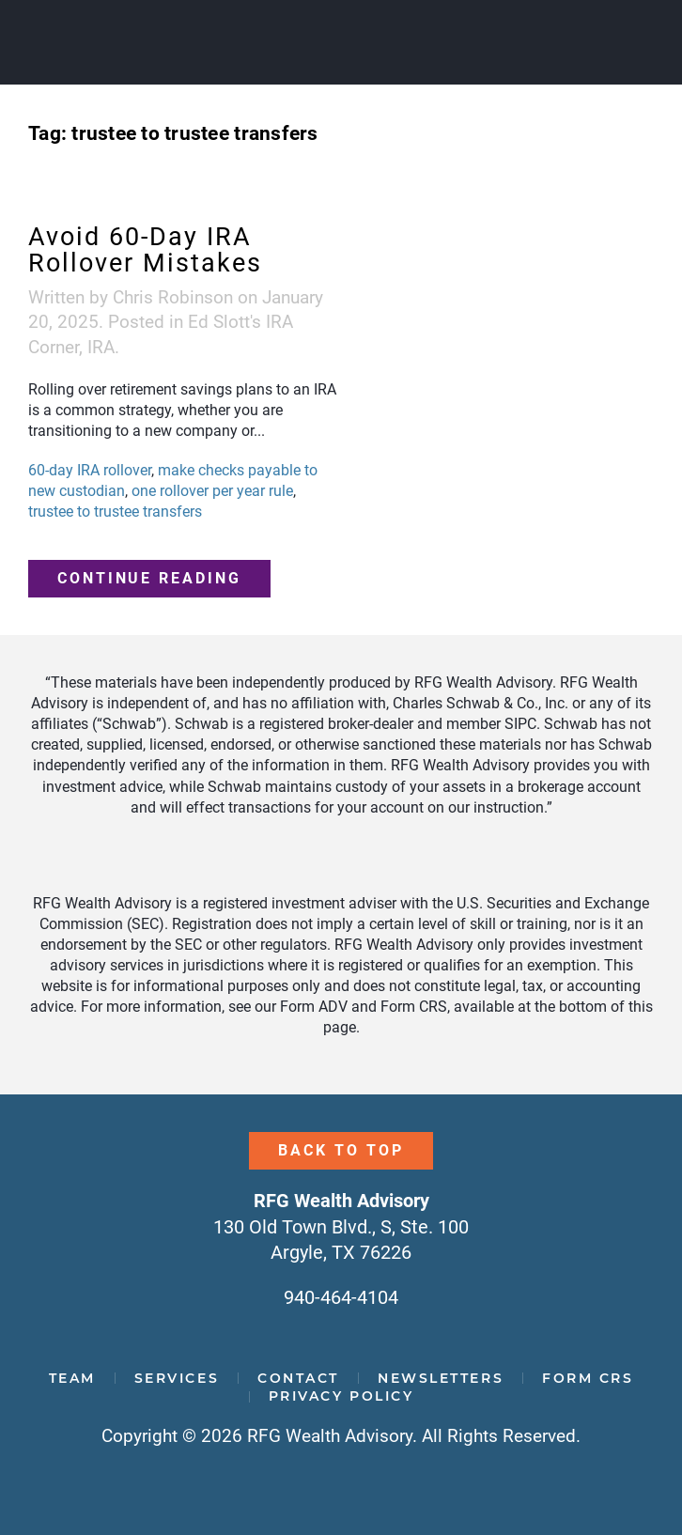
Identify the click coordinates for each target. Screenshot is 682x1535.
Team (72, 1378)
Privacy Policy (341, 1396)
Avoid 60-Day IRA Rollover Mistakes (145, 250)
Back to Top (340, 1150)
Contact (298, 1378)
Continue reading (149, 578)
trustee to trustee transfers (115, 511)
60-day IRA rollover (89, 470)
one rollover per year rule (212, 491)
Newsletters (441, 1378)
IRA (101, 347)
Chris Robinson (173, 297)
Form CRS (587, 1378)
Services (176, 1378)
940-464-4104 (341, 1297)
